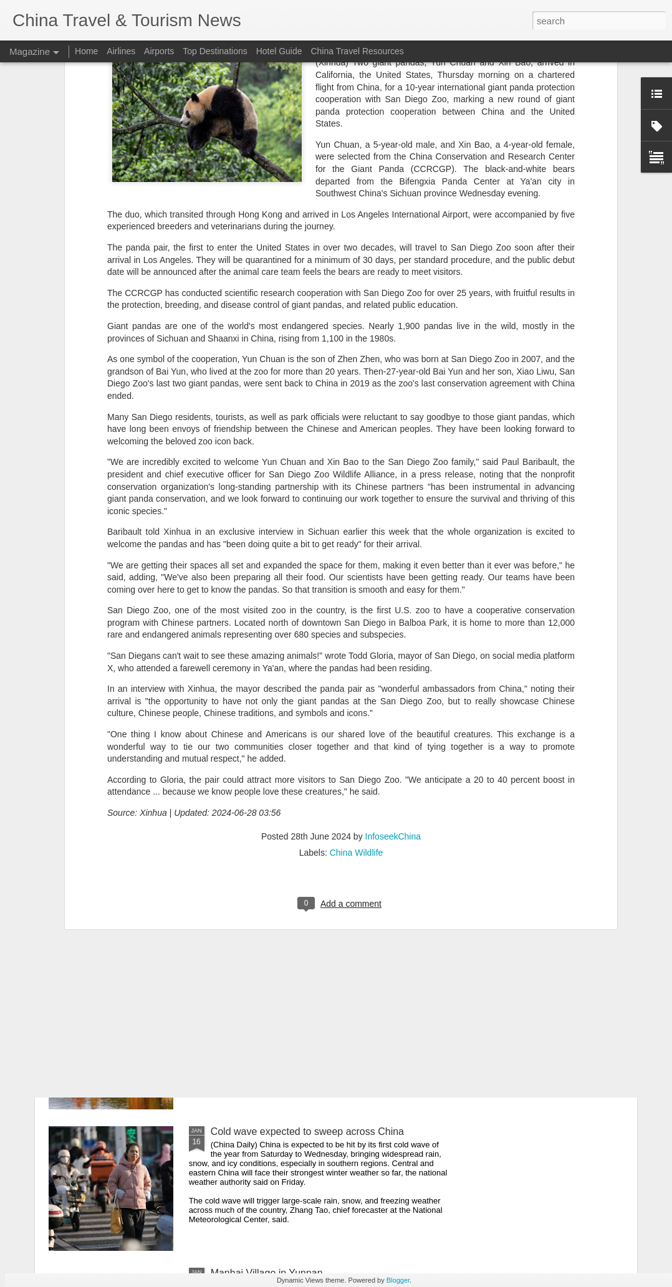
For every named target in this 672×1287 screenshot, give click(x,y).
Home (86, 51)
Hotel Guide (279, 51)
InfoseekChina (393, 657)
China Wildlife (356, 673)
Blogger (398, 1280)
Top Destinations (215, 51)
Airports (159, 51)
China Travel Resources (356, 51)
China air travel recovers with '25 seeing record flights (329, 848)
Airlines (121, 51)
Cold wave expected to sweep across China (307, 1131)
